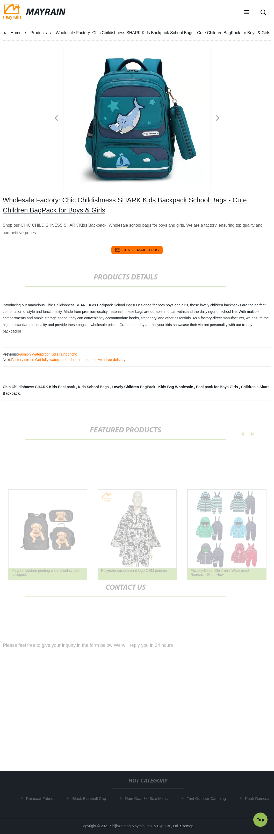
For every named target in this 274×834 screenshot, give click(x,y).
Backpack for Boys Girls (217, 387)
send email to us (137, 250)
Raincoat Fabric (41, 798)
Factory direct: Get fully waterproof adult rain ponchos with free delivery (68, 360)
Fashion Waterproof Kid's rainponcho (47, 354)
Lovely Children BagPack (134, 387)
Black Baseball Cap (91, 798)
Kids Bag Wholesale (176, 387)
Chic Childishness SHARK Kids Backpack (39, 387)
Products (39, 33)
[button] (247, 12)
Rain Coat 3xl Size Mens (148, 798)
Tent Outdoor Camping (208, 798)
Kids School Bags (94, 387)
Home (15, 33)
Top (260, 818)
